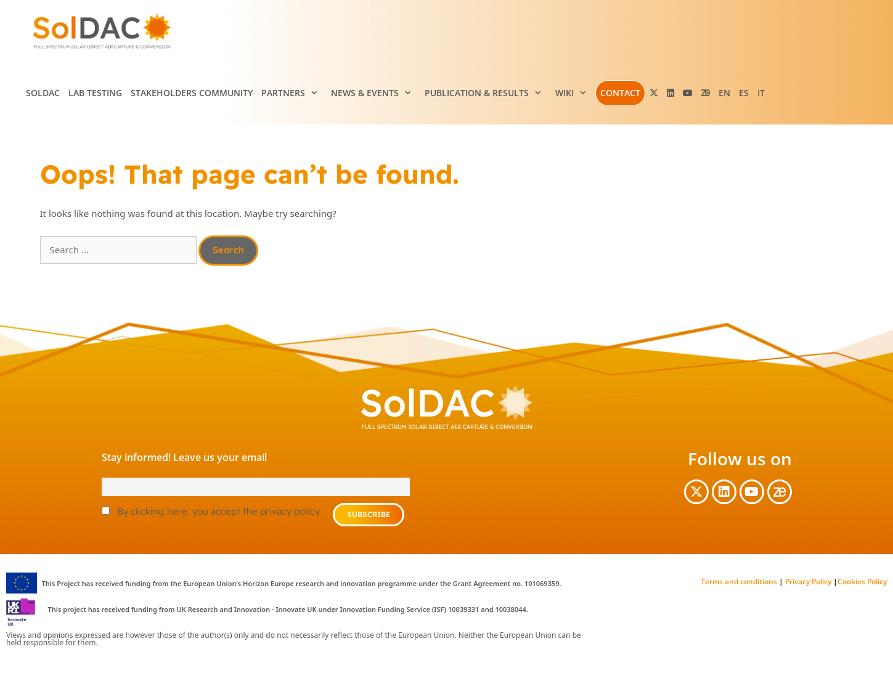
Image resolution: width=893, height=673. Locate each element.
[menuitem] (724, 93)
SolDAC (43, 93)
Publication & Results (487, 93)
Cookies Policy (862, 581)
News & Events (375, 93)
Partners (294, 93)
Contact (620, 93)
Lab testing (95, 93)
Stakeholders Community (192, 93)
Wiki (575, 93)
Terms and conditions (739, 581)
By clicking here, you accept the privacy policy (218, 511)
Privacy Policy (807, 581)
